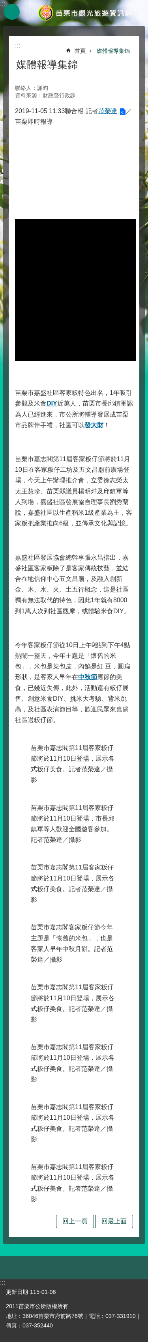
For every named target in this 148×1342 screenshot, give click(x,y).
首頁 (80, 51)
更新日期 (17, 1292)
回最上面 (114, 1221)
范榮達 (107, 111)
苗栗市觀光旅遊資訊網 (85, 13)
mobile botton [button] (12, 12)
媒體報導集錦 (113, 51)
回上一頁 (75, 1221)
